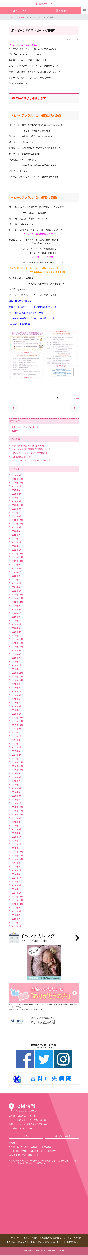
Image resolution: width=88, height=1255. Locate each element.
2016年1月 (17, 803)
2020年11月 (17, 598)
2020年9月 (17, 606)
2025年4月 (17, 486)
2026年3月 (17, 475)
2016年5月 (17, 788)
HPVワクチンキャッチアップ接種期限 (29, 453)
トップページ (13, 1238)
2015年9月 (17, 818)
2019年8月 (17, 654)
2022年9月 (17, 527)
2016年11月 (17, 766)
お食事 (21, 17)
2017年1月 (17, 758)
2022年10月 (17, 523)
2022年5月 (17, 538)
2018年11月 (17, 676)
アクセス (26, 1135)
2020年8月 (17, 609)
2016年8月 (17, 777)
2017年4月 (17, 747)
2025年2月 (17, 494)
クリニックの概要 (29, 1238)
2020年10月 (17, 602)
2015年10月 (17, 814)
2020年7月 (17, 613)
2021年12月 (17, 553)
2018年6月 (17, 695)
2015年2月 (17, 844)
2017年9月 (17, 729)
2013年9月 (17, 907)
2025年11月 (17, 479)
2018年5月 (17, 699)
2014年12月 (17, 852)
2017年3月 (17, 751)
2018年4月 (17, 702)
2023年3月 (17, 516)
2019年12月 (17, 639)
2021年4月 (17, 583)
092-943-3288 (21, 10)
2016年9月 (17, 773)
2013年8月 (17, 911)
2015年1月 (17, 848)
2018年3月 (17, 706)
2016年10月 (17, 770)
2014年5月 (17, 878)
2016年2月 (17, 799)
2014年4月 (17, 881)
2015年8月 (17, 822)
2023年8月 (17, 509)
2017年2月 (17, 755)
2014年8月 (17, 866)
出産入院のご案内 (14, 1242)
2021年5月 (17, 579)
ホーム (13, 17)
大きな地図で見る (62, 1135)
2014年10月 (17, 859)
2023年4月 (17, 512)
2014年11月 (17, 855)
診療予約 (62, 10)
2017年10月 (17, 725)
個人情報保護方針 (71, 1242)
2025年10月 (17, 482)
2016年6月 (17, 784)
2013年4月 (17, 926)
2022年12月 (17, 520)
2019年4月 (17, 661)
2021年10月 (17, 561)
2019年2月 (17, 665)
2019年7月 (17, 658)
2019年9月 (17, 650)
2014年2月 (17, 889)
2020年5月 (17, 620)
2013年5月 (17, 922)
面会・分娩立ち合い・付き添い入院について (32, 460)
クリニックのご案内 (72, 1238)
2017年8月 (17, 732)
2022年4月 (17, 542)
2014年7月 (17, 870)
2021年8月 (17, 568)
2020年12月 (17, 594)
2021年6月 (17, 576)
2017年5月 (17, 743)
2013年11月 (17, 900)
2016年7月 (17, 781)
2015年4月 (17, 837)
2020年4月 (17, 624)
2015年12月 (17, 807)
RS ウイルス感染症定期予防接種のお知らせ (32, 449)
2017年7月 (17, 736)
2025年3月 (17, 490)
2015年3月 (17, 840)
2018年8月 (17, 688)
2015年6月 (17, 829)
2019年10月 (17, 647)
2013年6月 (17, 919)
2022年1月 (17, 550)
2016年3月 (17, 796)
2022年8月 (17, 531)
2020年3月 (17, 628)
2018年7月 (17, 691)
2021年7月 (17, 572)
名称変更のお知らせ (21, 457)
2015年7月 (17, 825)
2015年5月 (17, 833)
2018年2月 (17, 710)
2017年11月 (17, 721)
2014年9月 (17, 863)
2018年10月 (17, 680)
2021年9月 (17, 565)
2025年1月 (17, 497)
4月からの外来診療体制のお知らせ (28, 445)
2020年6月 (17, 617)
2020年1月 (17, 635)
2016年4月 (17, 792)
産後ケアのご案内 (52, 1242)
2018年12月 (17, 673)
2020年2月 (17, 632)
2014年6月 (17, 874)
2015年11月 (17, 811)
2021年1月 (17, 591)
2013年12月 (17, 896)
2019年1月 (17, 669)
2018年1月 (17, 714)
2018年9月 (17, 684)
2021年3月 (17, 587)
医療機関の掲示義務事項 (50, 1238)
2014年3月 (17, 885)
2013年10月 (17, 904)
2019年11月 (17, 643)
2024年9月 (17, 501)
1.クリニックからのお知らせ (25, 427)
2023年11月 (17, 505)
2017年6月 (17, 740)
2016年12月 (17, 762)
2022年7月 (17, 535)
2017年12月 (17, 717)
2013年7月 (17, 915)
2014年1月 (17, 893)
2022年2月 (17, 546)
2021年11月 (17, 557)
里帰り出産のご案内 (33, 1242)
